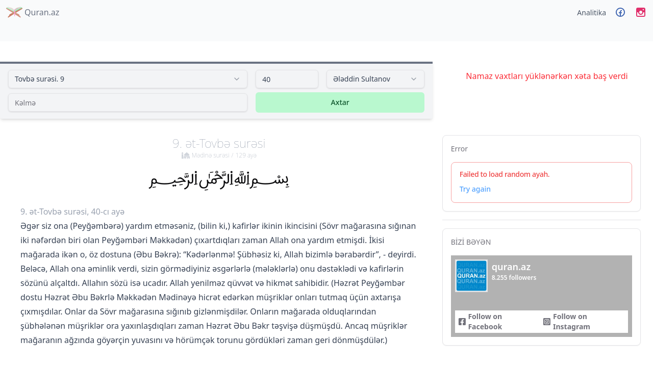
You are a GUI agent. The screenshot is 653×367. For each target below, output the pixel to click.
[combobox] (127, 79)
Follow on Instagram (566, 321)
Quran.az (32, 12)
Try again (475, 189)
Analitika (591, 12)
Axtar (340, 102)
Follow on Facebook (480, 321)
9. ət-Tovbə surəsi (219, 147)
